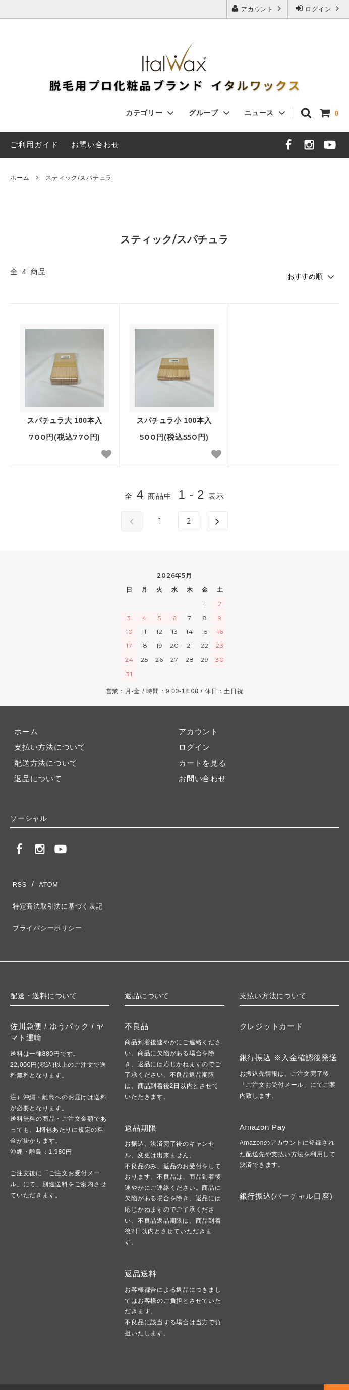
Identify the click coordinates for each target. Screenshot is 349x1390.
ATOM (45, 879)
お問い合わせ (95, 144)
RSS (18, 879)
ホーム (19, 178)
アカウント (257, 8)
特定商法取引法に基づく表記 (61, 894)
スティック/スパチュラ (78, 178)
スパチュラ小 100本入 (174, 418)
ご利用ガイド (34, 144)
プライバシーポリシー (50, 910)
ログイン (318, 8)
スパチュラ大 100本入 (64, 418)
